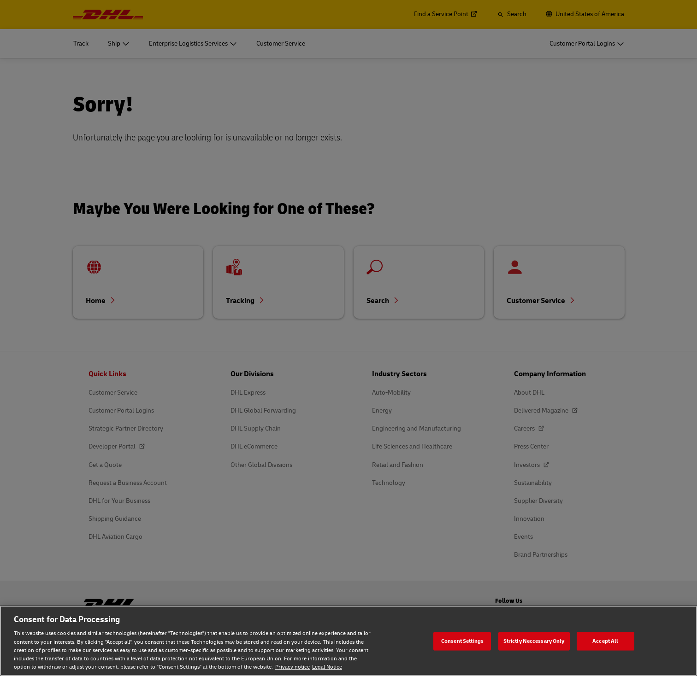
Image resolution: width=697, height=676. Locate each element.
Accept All (605, 640)
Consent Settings (462, 640)
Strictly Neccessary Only (534, 640)
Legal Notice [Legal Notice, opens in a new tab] (327, 667)
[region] (348, 641)
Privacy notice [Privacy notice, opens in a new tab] (292, 667)
